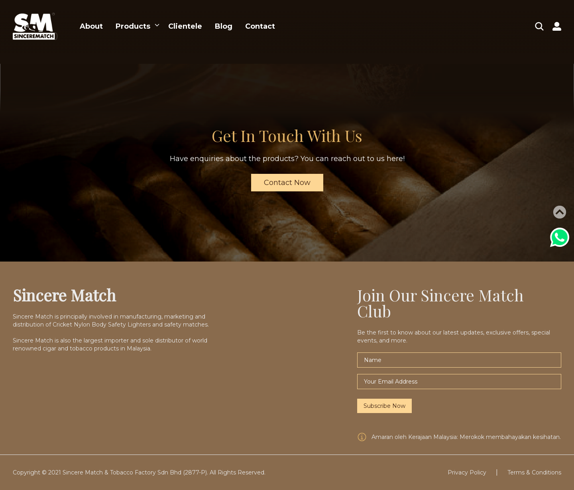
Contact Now (287, 182)
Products (133, 26)
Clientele (185, 26)
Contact (260, 26)
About (91, 26)
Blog (223, 26)
